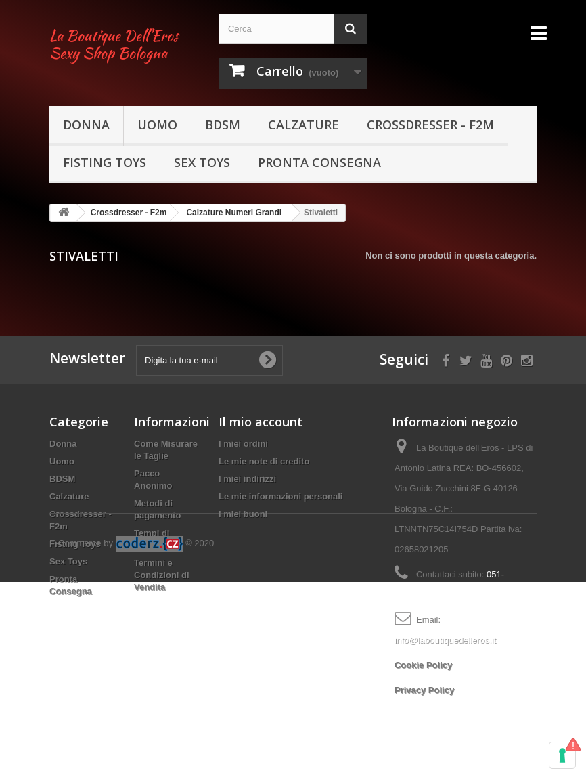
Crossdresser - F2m (430, 124)
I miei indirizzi (247, 479)
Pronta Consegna (319, 162)
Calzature (303, 124)
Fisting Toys (104, 162)
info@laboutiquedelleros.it (445, 640)
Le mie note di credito (264, 461)
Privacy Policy (424, 690)
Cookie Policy (423, 665)
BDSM (222, 124)
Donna (86, 124)
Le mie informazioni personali (280, 496)
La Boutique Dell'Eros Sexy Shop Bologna (113, 44)
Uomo (157, 124)
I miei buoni (243, 514)
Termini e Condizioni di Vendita (161, 575)
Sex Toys (202, 162)
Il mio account (260, 422)
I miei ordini (243, 444)
